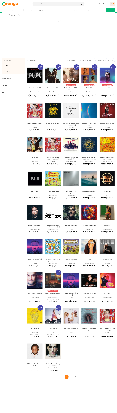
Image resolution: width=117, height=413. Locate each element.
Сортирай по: (71, 60)
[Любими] (103, 4)
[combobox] (56, 4)
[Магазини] (99, 4)
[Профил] (107, 4)
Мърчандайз (72, 10)
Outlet (110, 10)
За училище (18, 10)
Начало (4, 15)
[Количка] (112, 4)
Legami (64, 10)
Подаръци (40, 10)
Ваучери (81, 10)
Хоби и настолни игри (52, 10)
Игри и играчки (29, 10)
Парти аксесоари (91, 10)
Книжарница (9, 10)
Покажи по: (101, 60)
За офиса (102, 10)
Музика (20, 15)
